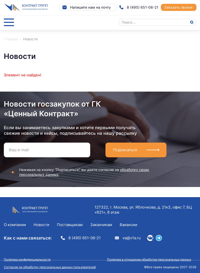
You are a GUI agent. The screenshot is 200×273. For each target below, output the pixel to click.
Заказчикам (101, 224)
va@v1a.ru (128, 237)
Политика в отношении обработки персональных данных (149, 259)
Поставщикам (70, 224)
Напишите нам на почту (86, 7)
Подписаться (125, 149)
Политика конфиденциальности (27, 259)
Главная (11, 39)
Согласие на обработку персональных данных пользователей (50, 267)
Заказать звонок (178, 7)
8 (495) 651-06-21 (138, 7)
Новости (41, 224)
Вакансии (128, 224)
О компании (15, 224)
